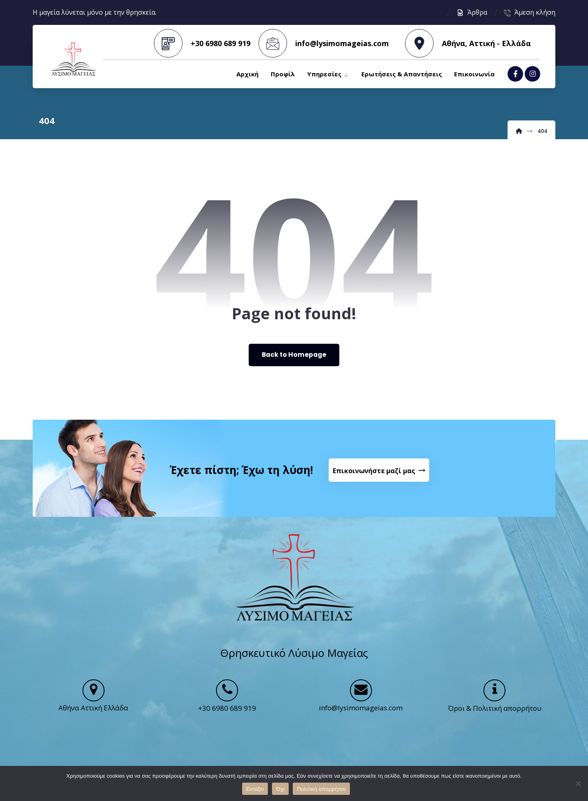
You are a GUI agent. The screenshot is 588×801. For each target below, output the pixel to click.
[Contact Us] (380, 474)
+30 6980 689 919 (227, 715)
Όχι (280, 789)
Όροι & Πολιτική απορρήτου (494, 715)
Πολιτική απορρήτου (321, 789)
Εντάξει (255, 789)
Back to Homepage (294, 356)
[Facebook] (515, 74)
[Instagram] (532, 74)
